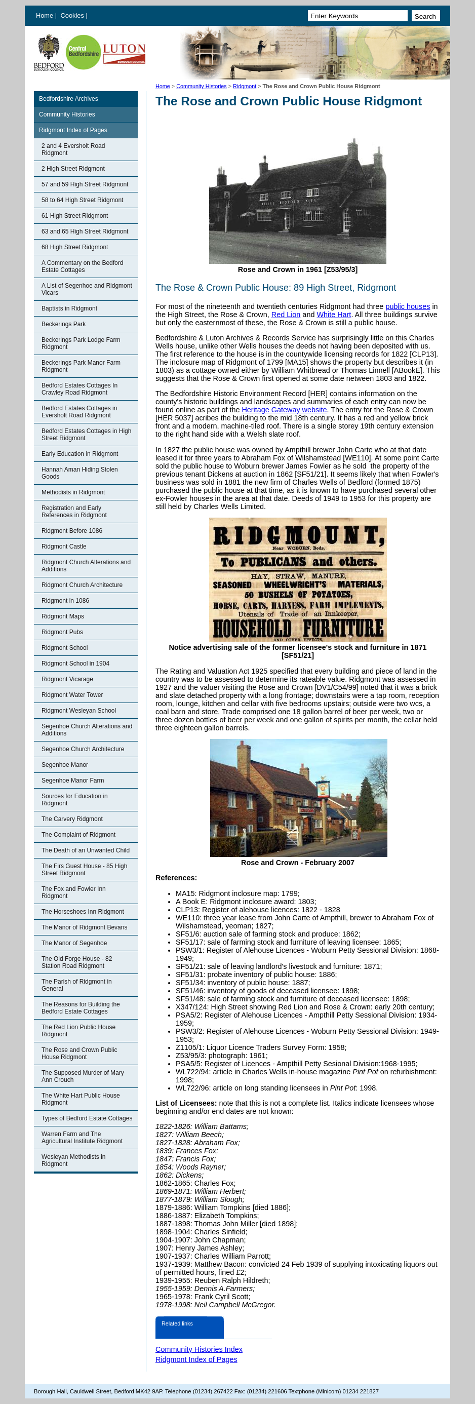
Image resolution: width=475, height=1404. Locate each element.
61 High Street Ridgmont (75, 215)
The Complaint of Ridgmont (78, 834)
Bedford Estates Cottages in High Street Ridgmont (86, 434)
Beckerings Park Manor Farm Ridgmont (81, 366)
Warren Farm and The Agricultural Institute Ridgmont (82, 1137)
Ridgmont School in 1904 (75, 663)
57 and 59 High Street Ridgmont (85, 184)
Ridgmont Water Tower (72, 694)
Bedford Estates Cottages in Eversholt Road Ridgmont (79, 412)
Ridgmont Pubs (62, 632)
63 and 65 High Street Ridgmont (85, 231)
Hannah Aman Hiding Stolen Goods (80, 473)
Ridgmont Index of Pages (73, 130)
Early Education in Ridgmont (80, 453)
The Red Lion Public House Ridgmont (78, 1031)
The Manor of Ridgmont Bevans (84, 927)
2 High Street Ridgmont (73, 168)
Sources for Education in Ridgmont (75, 800)
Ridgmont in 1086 (65, 600)
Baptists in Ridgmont (69, 308)
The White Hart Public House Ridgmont (81, 1099)
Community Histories (201, 86)
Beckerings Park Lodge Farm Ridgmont (81, 343)
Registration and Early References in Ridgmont (74, 511)
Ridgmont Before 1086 (72, 530)
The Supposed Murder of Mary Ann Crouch (83, 1076)
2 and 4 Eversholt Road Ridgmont (73, 149)
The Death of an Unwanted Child (86, 850)
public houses (407, 306)
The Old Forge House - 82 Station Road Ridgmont (77, 962)
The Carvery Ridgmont (72, 819)
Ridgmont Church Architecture (82, 585)
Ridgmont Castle (64, 546)
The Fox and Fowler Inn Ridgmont (74, 892)
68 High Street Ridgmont (75, 247)
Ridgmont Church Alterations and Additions (86, 566)
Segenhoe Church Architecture (83, 749)
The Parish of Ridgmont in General (77, 985)
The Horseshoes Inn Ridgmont (83, 911)
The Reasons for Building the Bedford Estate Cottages (81, 1008)
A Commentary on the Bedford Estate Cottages (82, 266)
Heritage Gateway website (284, 410)
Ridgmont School (65, 647)
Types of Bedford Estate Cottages (87, 1118)
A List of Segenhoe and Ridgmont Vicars (87, 289)
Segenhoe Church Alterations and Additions (87, 730)
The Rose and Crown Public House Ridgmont (79, 1053)
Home (44, 15)
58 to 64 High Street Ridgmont (82, 200)
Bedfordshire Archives (68, 98)
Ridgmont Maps (63, 616)
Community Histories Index (199, 1349)
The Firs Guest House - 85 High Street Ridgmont (84, 870)
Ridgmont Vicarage (67, 679)
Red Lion (286, 314)
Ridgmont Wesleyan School (79, 710)
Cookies (73, 15)
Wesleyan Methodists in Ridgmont (74, 1160)
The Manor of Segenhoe (74, 943)
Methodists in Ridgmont (73, 492)
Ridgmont (244, 86)
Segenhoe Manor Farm (73, 780)
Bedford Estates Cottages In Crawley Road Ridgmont (79, 389)
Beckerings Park (64, 324)
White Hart (333, 314)
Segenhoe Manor (65, 764)
